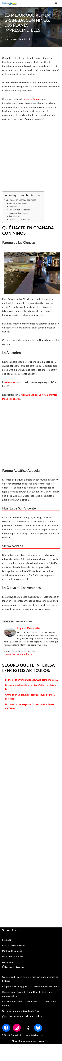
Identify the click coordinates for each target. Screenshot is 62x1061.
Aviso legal (7, 961)
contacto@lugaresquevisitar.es (18, 654)
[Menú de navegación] (56, 3)
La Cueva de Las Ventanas (19, 219)
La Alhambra (14, 206)
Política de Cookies (12, 950)
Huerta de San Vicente (18, 213)
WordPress (44, 1040)
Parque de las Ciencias (18, 203)
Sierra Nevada (15, 216)
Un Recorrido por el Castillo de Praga (21, 1010)
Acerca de (8, 621)
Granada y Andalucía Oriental (18, 39)
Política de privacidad (13, 956)
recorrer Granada (32, 98)
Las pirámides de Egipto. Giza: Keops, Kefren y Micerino (30, 986)
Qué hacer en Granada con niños (20, 200)
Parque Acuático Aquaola (19, 210)
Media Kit (7, 939)
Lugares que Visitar (28, 628)
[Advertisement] (31, 157)
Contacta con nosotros (14, 945)
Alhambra (10, 382)
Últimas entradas (24, 621)
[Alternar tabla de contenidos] (38, 195)
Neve (14, 1040)
